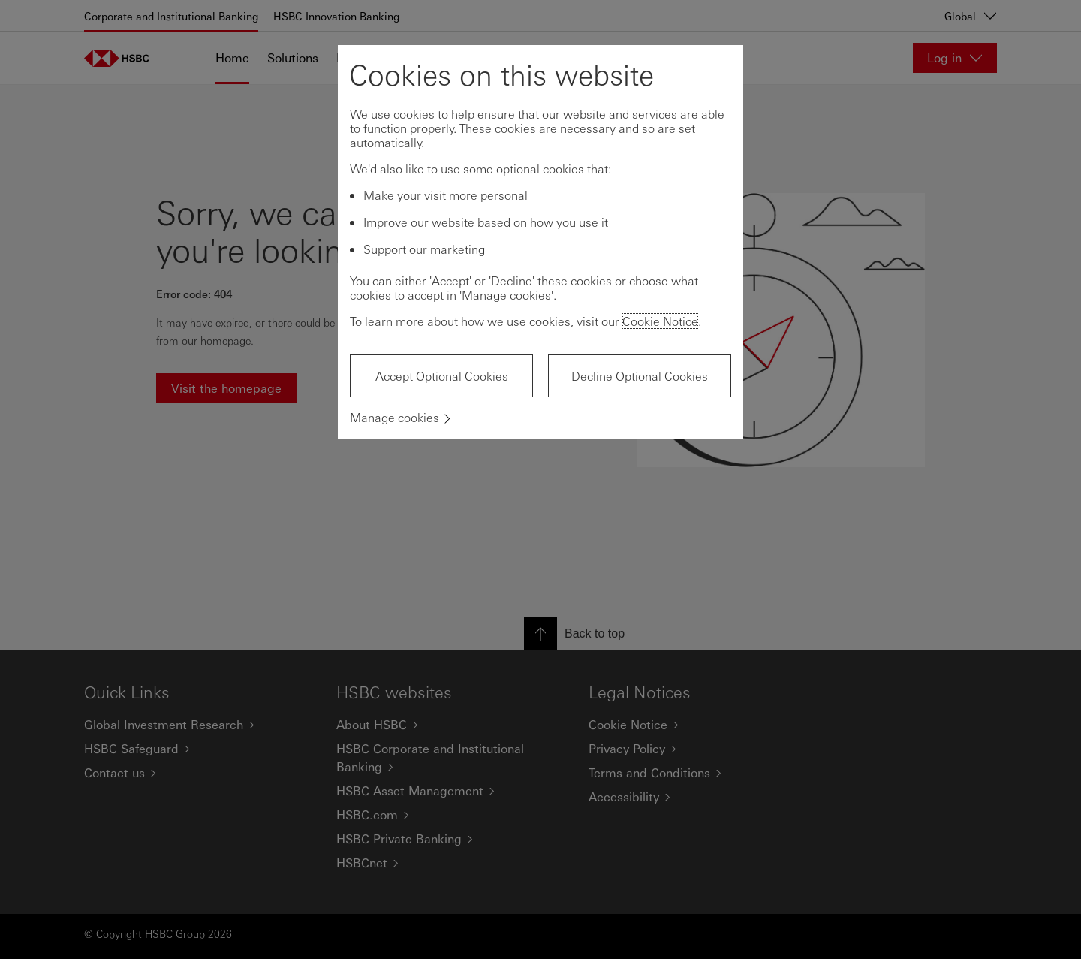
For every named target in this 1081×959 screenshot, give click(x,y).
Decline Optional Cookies (639, 376)
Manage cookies (394, 417)
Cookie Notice (660, 321)
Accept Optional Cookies (441, 376)
